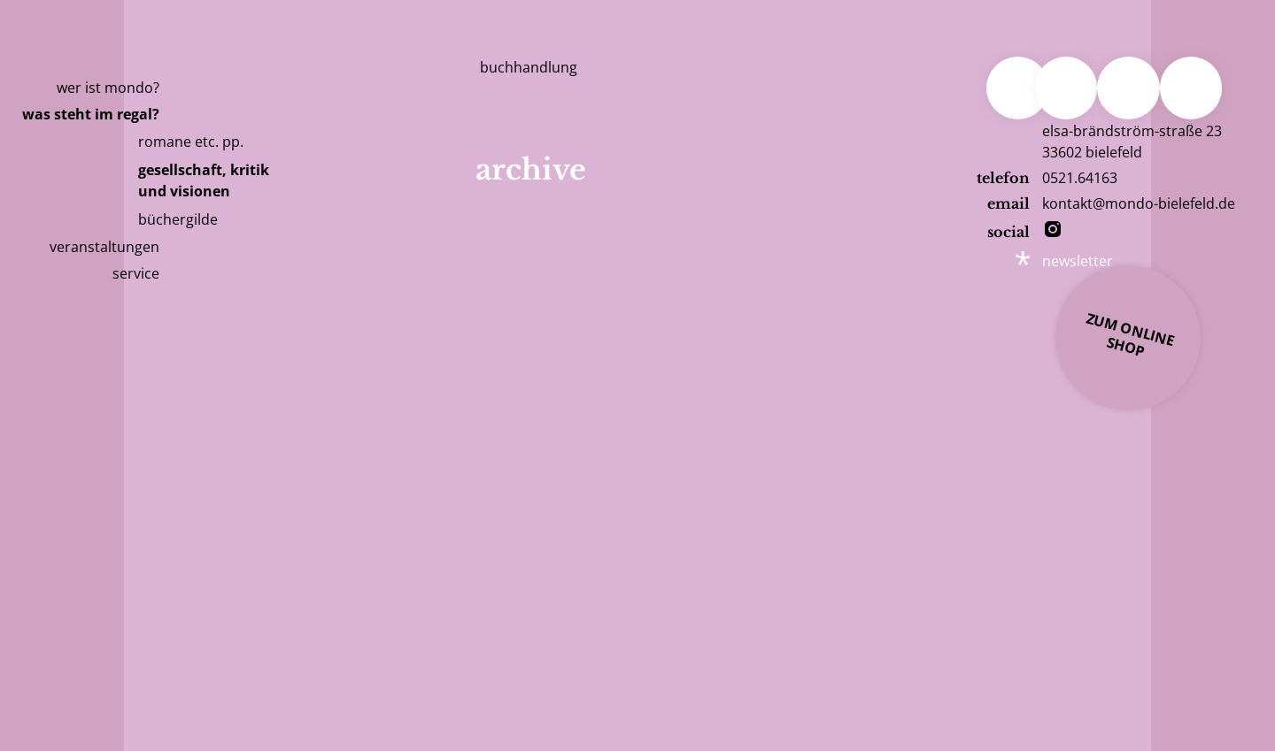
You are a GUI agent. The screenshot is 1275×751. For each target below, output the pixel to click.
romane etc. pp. (190, 141)
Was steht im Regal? (90, 114)
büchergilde (178, 219)
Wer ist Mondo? (108, 87)
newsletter (1077, 261)
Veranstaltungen (104, 247)
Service (135, 273)
